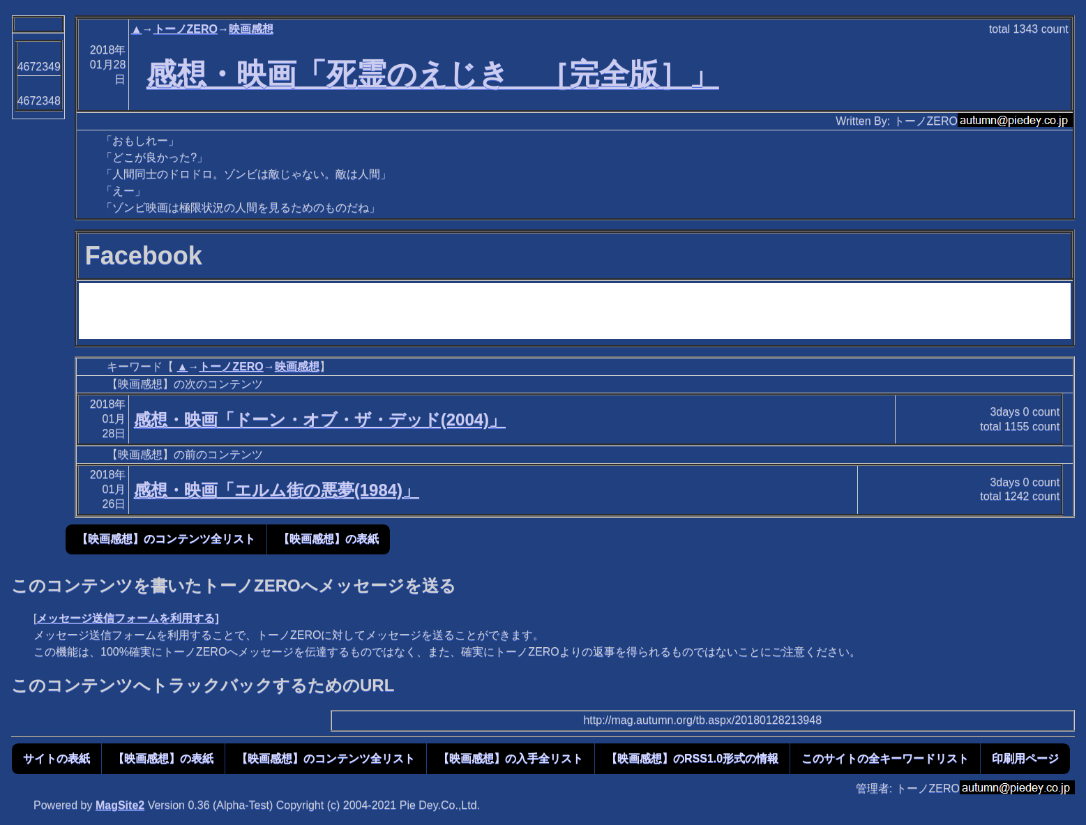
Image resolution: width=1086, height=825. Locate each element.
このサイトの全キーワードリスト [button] (885, 758)
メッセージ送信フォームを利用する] (127, 618)
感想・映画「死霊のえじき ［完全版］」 (432, 74)
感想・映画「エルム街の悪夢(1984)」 (276, 489)
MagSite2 (120, 805)
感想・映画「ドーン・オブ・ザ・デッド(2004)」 (320, 419)
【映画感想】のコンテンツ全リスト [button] (166, 539)
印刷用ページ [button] (1025, 758)
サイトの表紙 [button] (56, 758)
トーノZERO (185, 29)
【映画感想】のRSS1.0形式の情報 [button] (692, 758)
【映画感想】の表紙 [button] (328, 539)
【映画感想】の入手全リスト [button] (510, 758)
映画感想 (251, 29)
